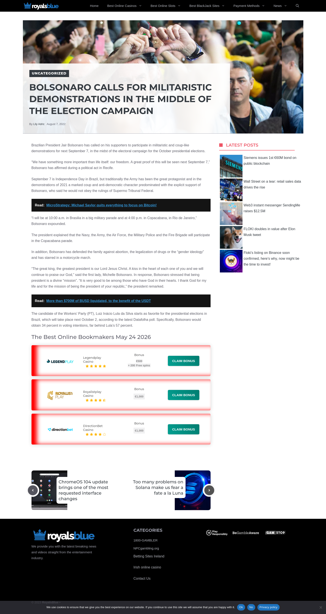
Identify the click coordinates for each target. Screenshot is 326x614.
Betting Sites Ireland (149, 556)
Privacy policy (268, 607)
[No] (320, 607)
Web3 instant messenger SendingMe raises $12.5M (260, 213)
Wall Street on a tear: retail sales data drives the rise (260, 190)
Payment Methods (251, 6)
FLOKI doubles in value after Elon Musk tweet (257, 237)
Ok (241, 607)
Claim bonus (183, 361)
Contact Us (142, 578)
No (251, 607)
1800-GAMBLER (146, 540)
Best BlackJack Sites (209, 6)
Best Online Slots (168, 6)
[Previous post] (32, 490)
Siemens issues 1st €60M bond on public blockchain (258, 166)
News (282, 6)
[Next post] (209, 490)
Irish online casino (147, 567)
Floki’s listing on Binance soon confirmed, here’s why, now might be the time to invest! (259, 261)
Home (94, 6)
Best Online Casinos (126, 6)
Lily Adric (38, 124)
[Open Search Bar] (297, 6)
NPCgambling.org (146, 548)
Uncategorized (49, 73)
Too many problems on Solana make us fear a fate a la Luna (158, 487)
